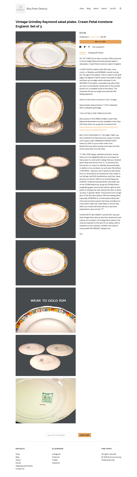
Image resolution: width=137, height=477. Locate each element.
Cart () (113, 8)
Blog (89, 8)
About (96, 8)
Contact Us (20, 469)
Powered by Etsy (108, 460)
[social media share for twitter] (85, 47)
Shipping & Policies (95, 53)
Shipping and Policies (24, 466)
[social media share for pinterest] (89, 47)
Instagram (56, 454)
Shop (82, 8)
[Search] (120, 9)
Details (83, 53)
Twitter (55, 460)
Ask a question (98, 47)
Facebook (56, 463)
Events (104, 8)
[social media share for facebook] (81, 47)
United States (94, 37)
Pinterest (56, 457)
